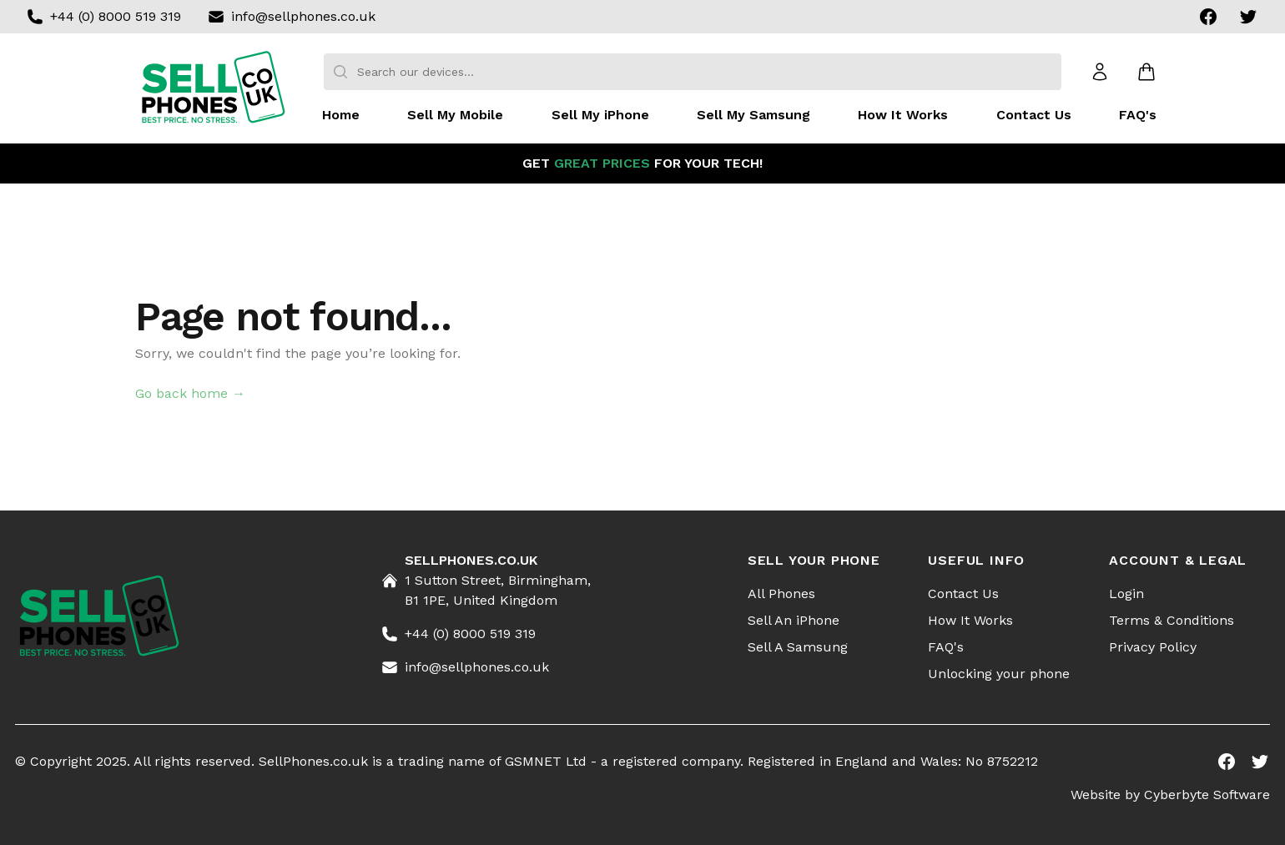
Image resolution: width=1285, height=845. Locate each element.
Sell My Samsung (753, 115)
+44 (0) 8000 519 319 (115, 16)
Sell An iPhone (793, 620)
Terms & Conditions (1171, 620)
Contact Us (1033, 115)
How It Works (903, 115)
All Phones (781, 593)
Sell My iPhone (600, 115)
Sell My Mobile (455, 115)
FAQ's (1137, 115)
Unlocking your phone (999, 674)
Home (341, 115)
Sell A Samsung (798, 647)
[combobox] (692, 72)
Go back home (190, 393)
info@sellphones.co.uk (303, 16)
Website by (1170, 794)
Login (1126, 593)
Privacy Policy (1153, 647)
